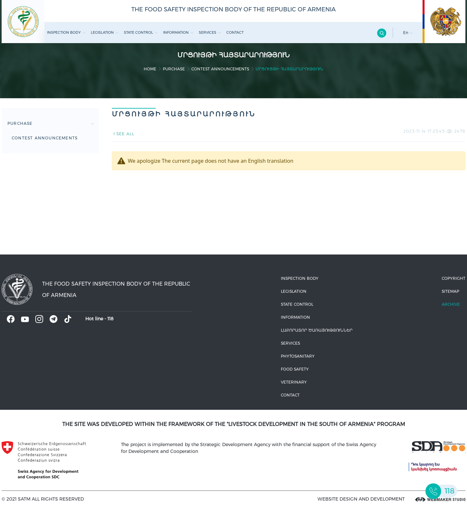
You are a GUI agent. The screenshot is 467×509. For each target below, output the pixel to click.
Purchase (174, 68)
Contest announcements (220, 68)
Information (178, 32)
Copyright (453, 278)
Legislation (105, 32)
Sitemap (450, 291)
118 (110, 319)
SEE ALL (123, 133)
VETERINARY (294, 382)
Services (210, 32)
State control (141, 32)
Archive (451, 304)
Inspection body (66, 32)
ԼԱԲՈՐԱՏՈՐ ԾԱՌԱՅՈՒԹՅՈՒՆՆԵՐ (317, 330)
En (408, 32)
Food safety (295, 369)
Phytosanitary (298, 356)
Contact (235, 32)
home (150, 68)
